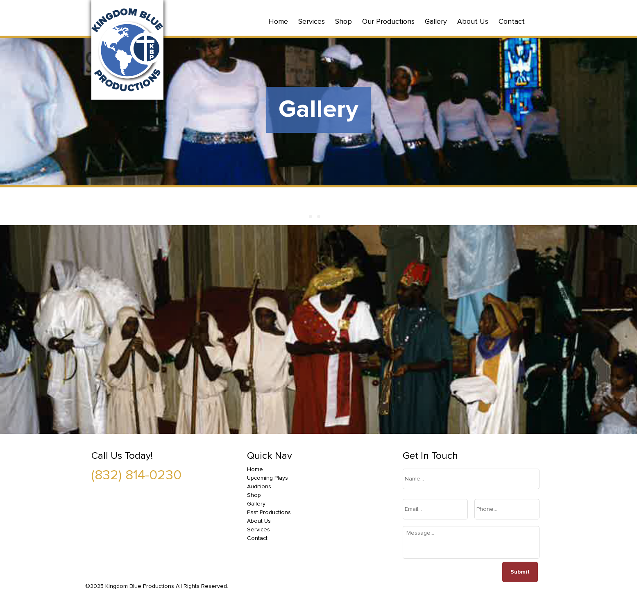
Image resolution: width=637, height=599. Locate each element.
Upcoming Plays (267, 478)
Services (311, 21)
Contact (512, 21)
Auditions (259, 487)
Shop (343, 21)
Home (278, 21)
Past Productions (269, 512)
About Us (472, 21)
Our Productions (388, 21)
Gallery (436, 21)
